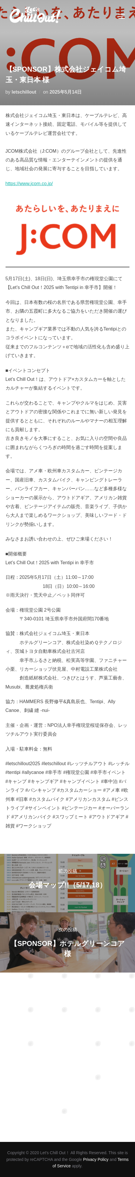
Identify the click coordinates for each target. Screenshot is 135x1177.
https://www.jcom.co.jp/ (29, 183)
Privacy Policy (95, 1159)
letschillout (24, 92)
